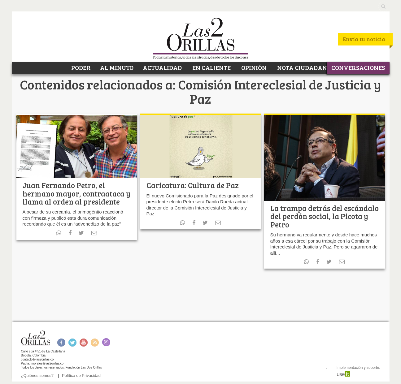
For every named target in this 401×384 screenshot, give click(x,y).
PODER (80, 67)
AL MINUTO (116, 67)
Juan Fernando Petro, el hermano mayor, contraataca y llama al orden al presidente (76, 193)
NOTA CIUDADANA (303, 67)
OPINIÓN (253, 67)
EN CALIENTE (211, 67)
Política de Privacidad (81, 375)
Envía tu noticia (364, 39)
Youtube (84, 342)
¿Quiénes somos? (37, 375)
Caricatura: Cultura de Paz (192, 185)
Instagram (106, 342)
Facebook (61, 342)
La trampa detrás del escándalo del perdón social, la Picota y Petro (324, 216)
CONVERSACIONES (358, 67)
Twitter (72, 342)
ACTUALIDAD (162, 67)
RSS (95, 342)
